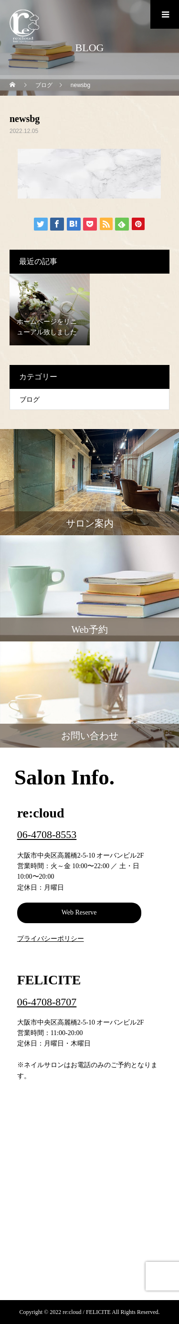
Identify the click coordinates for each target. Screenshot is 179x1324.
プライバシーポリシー (50, 938)
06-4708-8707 (47, 1002)
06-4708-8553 (47, 834)
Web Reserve (79, 912)
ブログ (30, 399)
